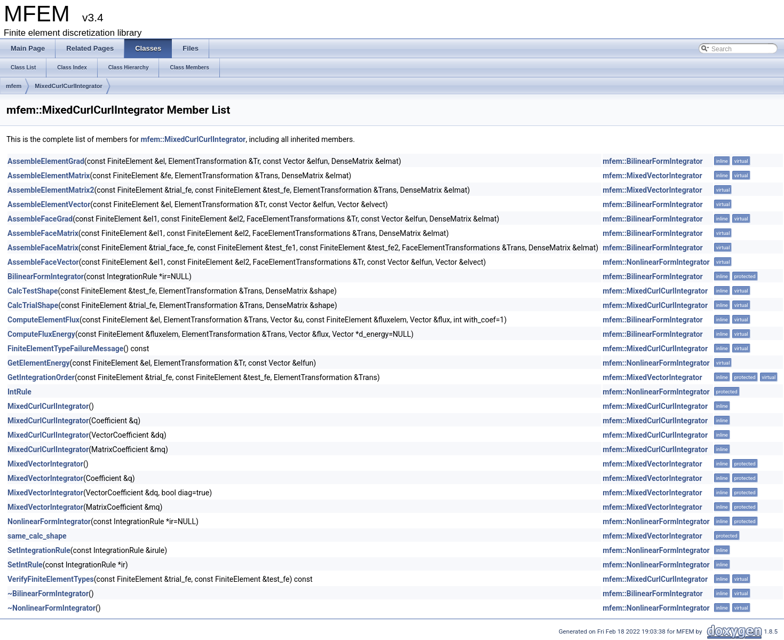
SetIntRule (25, 564)
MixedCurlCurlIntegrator (68, 86)
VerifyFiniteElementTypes (50, 579)
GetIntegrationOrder (41, 377)
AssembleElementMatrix (48, 175)
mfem (13, 86)
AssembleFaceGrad (40, 219)
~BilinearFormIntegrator (48, 593)
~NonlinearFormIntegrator (51, 608)
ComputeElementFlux (43, 319)
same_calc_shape (37, 536)
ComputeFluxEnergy (41, 334)
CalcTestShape (32, 291)
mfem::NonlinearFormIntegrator (656, 262)
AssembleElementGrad (45, 161)
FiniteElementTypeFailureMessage (65, 348)
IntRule (19, 392)
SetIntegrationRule (38, 550)
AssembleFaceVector (43, 262)
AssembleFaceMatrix (42, 233)
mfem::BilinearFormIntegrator (653, 161)
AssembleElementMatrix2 (50, 190)
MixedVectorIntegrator (45, 464)
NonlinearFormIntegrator (49, 521)
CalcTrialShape (32, 305)
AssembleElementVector (48, 204)
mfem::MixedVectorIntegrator (652, 175)
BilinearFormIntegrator (45, 276)
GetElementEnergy (38, 363)
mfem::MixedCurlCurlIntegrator (193, 139)
